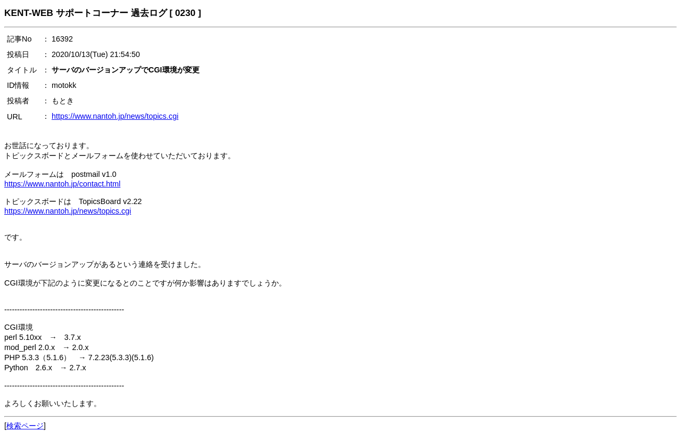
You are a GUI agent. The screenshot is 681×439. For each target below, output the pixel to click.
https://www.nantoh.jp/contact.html (62, 184)
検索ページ (25, 425)
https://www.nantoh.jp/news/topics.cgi (115, 116)
